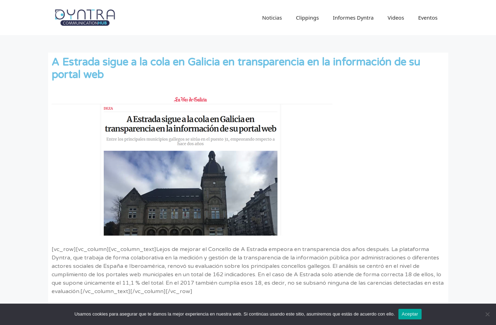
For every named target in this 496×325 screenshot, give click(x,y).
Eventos (427, 17)
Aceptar (410, 314)
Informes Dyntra (353, 17)
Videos (396, 17)
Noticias (272, 17)
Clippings (307, 17)
